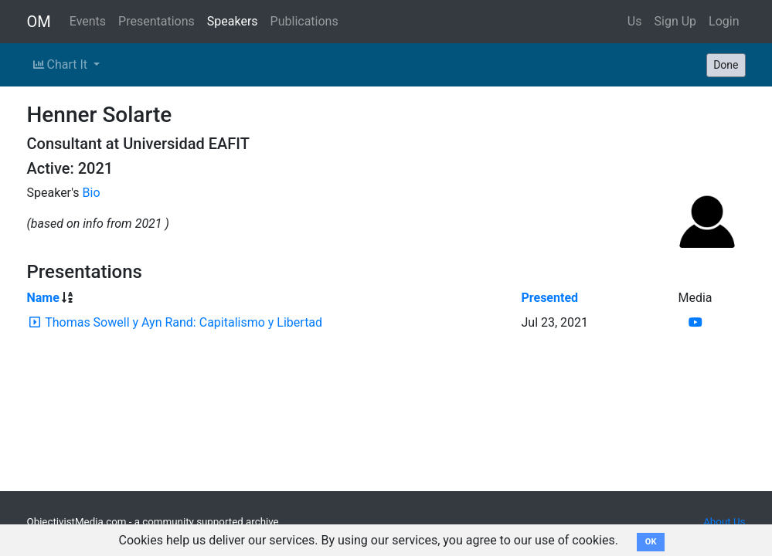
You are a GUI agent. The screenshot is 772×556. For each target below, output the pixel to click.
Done (725, 65)
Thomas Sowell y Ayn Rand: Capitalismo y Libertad (183, 322)
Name (43, 297)
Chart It (61, 64)
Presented (549, 297)
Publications (304, 21)
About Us (724, 521)
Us (634, 21)
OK (651, 542)
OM (39, 21)
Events (88, 21)
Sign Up (676, 21)
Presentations (156, 21)
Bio (91, 192)
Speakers (232, 21)
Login (724, 21)
